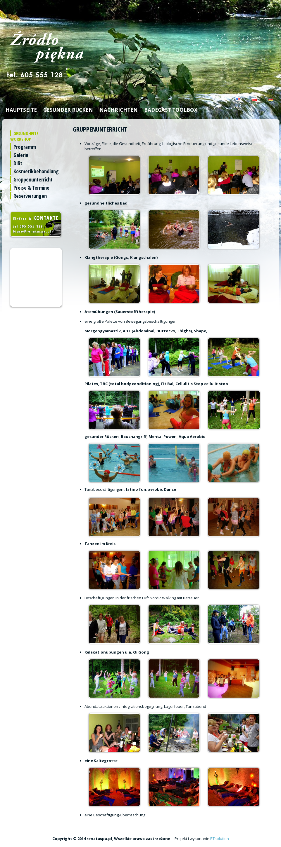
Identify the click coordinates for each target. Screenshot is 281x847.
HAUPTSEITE (21, 109)
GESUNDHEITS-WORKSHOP (25, 136)
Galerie (20, 154)
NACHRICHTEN (118, 109)
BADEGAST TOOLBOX (170, 109)
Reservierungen (30, 195)
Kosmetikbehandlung (36, 171)
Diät (17, 163)
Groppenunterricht (33, 179)
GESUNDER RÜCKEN (68, 109)
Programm (24, 146)
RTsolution (219, 838)
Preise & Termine (31, 187)
